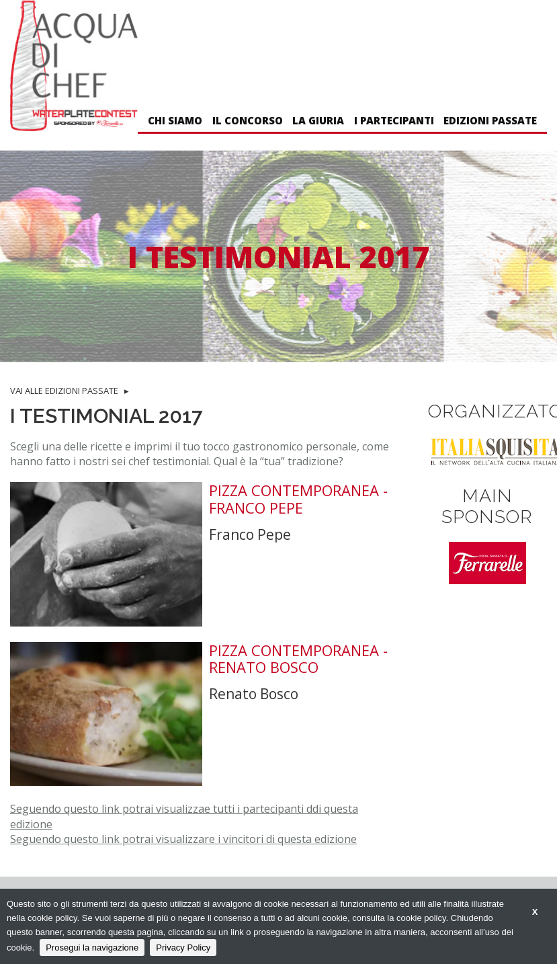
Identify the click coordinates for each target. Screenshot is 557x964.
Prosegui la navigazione (92, 947)
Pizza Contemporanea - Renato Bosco (298, 659)
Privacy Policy (183, 947)
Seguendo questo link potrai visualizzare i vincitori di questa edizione (183, 839)
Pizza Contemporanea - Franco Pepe (298, 499)
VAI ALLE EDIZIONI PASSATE (64, 391)
